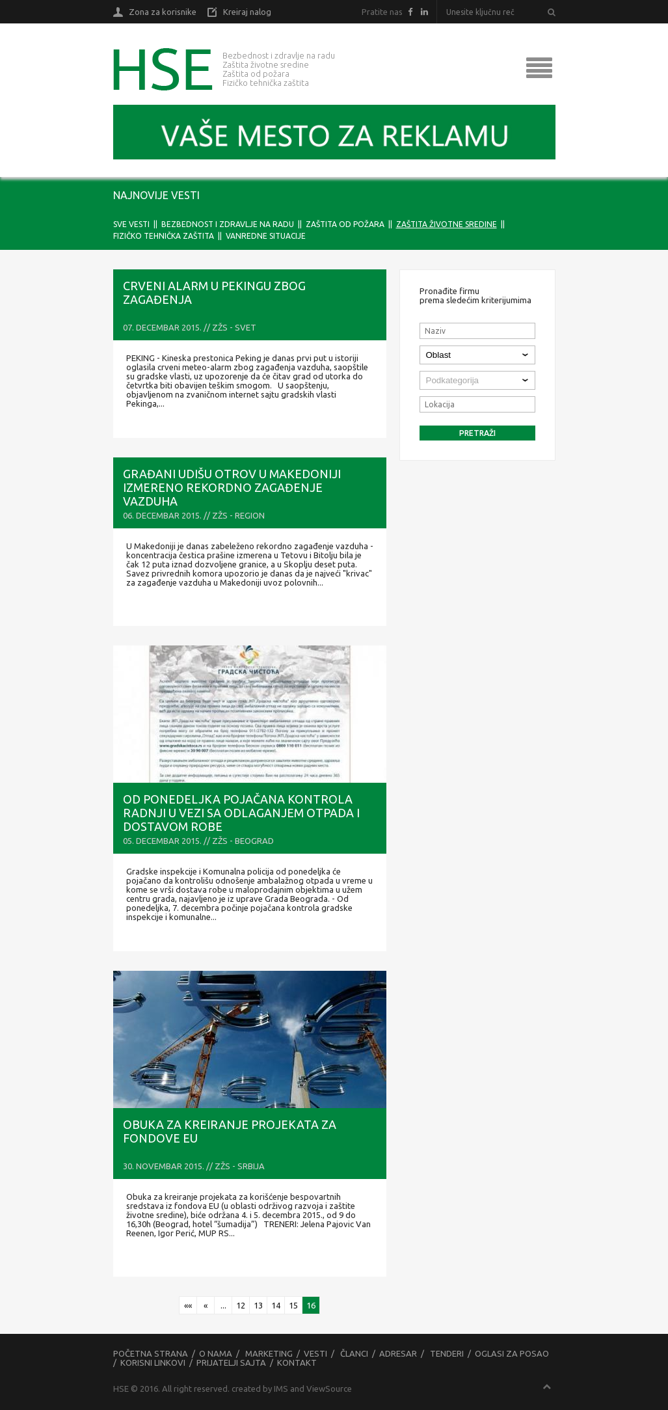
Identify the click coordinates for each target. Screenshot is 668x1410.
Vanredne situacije (266, 236)
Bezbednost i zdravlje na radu (227, 224)
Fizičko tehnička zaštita (163, 236)
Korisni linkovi (152, 1362)
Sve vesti (131, 224)
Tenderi (447, 1353)
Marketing (269, 1353)
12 (240, 1305)
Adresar (398, 1353)
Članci (354, 1353)
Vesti (315, 1353)
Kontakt (297, 1362)
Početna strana (150, 1353)
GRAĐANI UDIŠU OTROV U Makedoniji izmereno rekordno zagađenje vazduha (232, 487)
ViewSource (329, 1388)
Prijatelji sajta (231, 1362)
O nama (215, 1353)
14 (275, 1305)
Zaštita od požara (345, 224)
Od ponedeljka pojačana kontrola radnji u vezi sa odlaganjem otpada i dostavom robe (241, 813)
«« (188, 1305)
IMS (281, 1388)
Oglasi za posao (512, 1353)
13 (258, 1305)
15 (293, 1305)
